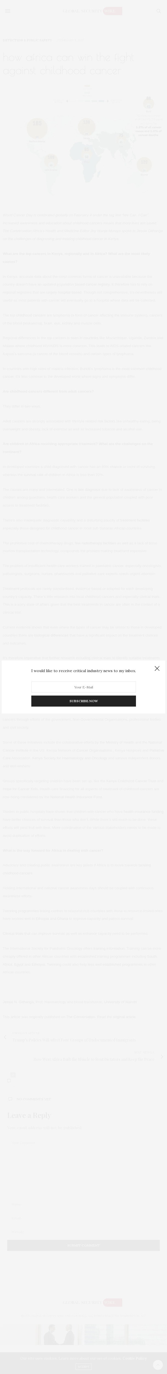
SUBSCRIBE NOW (83, 701)
